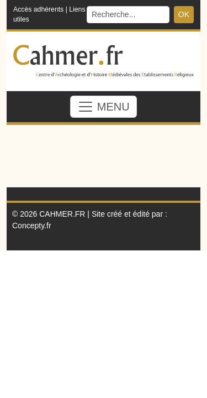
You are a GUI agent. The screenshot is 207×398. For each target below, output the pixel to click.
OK (183, 14)
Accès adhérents (38, 9)
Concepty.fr (31, 225)
